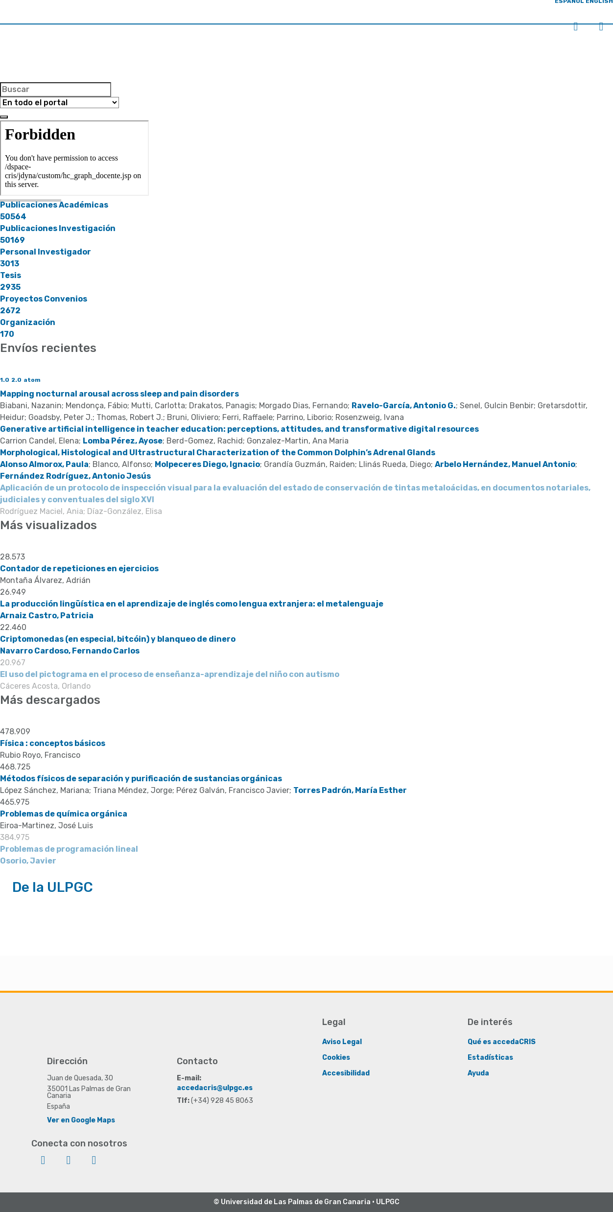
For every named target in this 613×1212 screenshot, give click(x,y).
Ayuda (478, 1073)
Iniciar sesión (576, 26)
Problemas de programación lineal (69, 849)
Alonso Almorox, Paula (44, 464)
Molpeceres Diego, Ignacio (207, 464)
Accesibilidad (346, 1073)
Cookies (336, 1057)
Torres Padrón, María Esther (350, 790)
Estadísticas (490, 1057)
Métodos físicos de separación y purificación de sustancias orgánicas (141, 778)
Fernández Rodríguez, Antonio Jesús (75, 476)
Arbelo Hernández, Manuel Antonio (505, 464)
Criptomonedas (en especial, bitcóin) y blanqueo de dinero (118, 639)
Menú (601, 26)
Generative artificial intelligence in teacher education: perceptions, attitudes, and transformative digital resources (239, 429)
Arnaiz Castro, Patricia (47, 615)
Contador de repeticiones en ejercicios (79, 568)
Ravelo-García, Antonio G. (404, 405)
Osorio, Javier (28, 860)
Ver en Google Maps (81, 1120)
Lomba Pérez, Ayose (123, 440)
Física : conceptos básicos (52, 743)
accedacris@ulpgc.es (215, 1087)
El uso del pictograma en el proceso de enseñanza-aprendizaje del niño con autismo (169, 674)
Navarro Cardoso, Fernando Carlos (70, 650)
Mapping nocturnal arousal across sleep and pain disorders (119, 393)
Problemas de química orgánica (63, 813)
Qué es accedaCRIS (502, 1041)
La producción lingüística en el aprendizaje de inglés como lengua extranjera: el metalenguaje (191, 603)
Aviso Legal (342, 1041)
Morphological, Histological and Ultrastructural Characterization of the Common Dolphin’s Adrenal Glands (217, 452)
